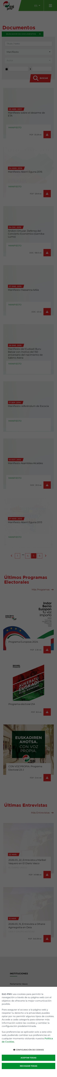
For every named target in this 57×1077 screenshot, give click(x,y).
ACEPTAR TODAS (28, 1058)
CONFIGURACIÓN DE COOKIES (28, 1050)
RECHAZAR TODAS (28, 1066)
